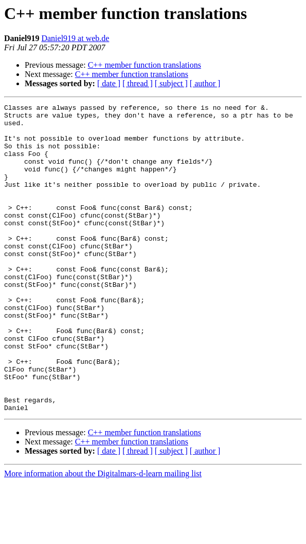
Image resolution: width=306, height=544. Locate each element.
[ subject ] (171, 83)
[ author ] (205, 83)
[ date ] (108, 83)
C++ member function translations (144, 65)
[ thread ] (137, 83)
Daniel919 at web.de (75, 38)
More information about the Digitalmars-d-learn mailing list (103, 535)
